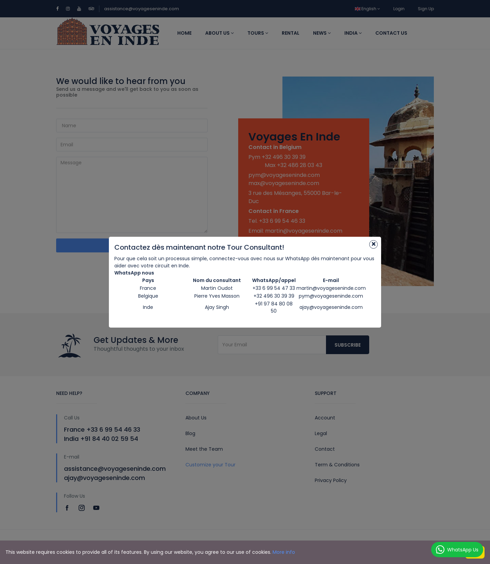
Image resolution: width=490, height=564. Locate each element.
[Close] (373, 244)
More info (284, 552)
